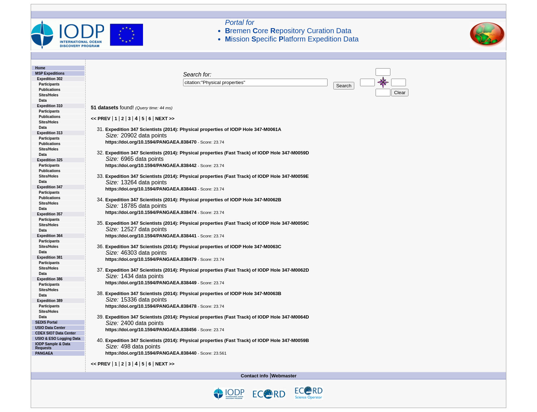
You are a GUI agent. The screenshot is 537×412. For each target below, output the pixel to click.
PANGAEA (44, 353)
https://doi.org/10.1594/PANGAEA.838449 (151, 282)
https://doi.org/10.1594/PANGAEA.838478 (151, 306)
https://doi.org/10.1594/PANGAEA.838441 (151, 235)
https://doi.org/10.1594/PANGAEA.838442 (151, 165)
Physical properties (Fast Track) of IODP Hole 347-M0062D (207, 270)
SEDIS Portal (46, 322)
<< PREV (101, 118)
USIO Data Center (50, 328)
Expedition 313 (50, 133)
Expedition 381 (50, 257)
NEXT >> (164, 118)
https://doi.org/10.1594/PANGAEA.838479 (151, 259)
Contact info (254, 375)
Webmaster (283, 375)
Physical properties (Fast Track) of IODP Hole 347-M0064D (207, 317)
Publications (49, 90)
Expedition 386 (50, 279)
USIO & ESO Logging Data (58, 339)
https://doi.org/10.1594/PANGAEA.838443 (151, 189)
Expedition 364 (50, 236)
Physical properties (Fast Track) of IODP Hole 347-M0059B (207, 340)
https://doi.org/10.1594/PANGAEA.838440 (151, 353)
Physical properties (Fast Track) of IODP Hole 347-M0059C (207, 223)
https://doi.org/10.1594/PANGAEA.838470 (151, 142)
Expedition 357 (50, 214)
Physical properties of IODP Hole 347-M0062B (193, 199)
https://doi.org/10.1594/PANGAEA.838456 (151, 329)
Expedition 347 (50, 187)
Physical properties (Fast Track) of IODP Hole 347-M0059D (207, 152)
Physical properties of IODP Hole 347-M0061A (193, 129)
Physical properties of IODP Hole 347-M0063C (193, 246)
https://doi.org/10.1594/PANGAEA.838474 (151, 212)
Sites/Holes (49, 95)
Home (40, 68)
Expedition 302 (50, 79)
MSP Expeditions (50, 73)
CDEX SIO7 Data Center (55, 333)
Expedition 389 (50, 301)
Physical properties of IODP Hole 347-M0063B (193, 293)
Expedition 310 (50, 106)
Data (43, 100)
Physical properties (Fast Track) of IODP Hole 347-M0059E (207, 176)
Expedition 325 (50, 160)
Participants (49, 84)
